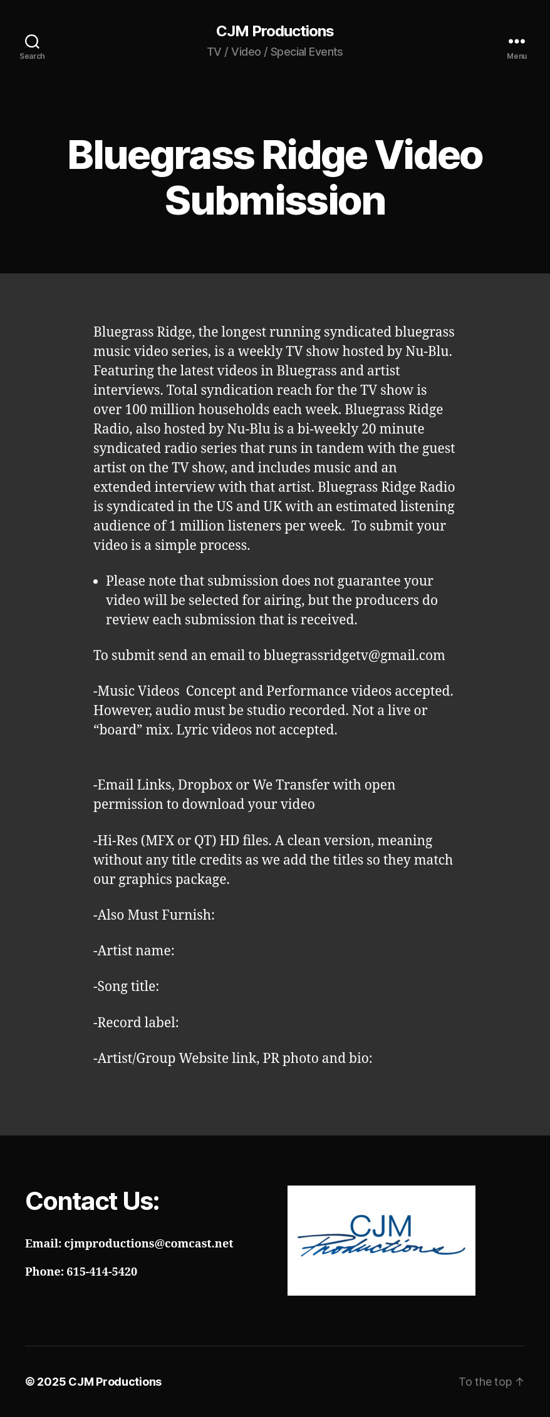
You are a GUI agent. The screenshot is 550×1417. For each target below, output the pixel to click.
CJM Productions (275, 31)
